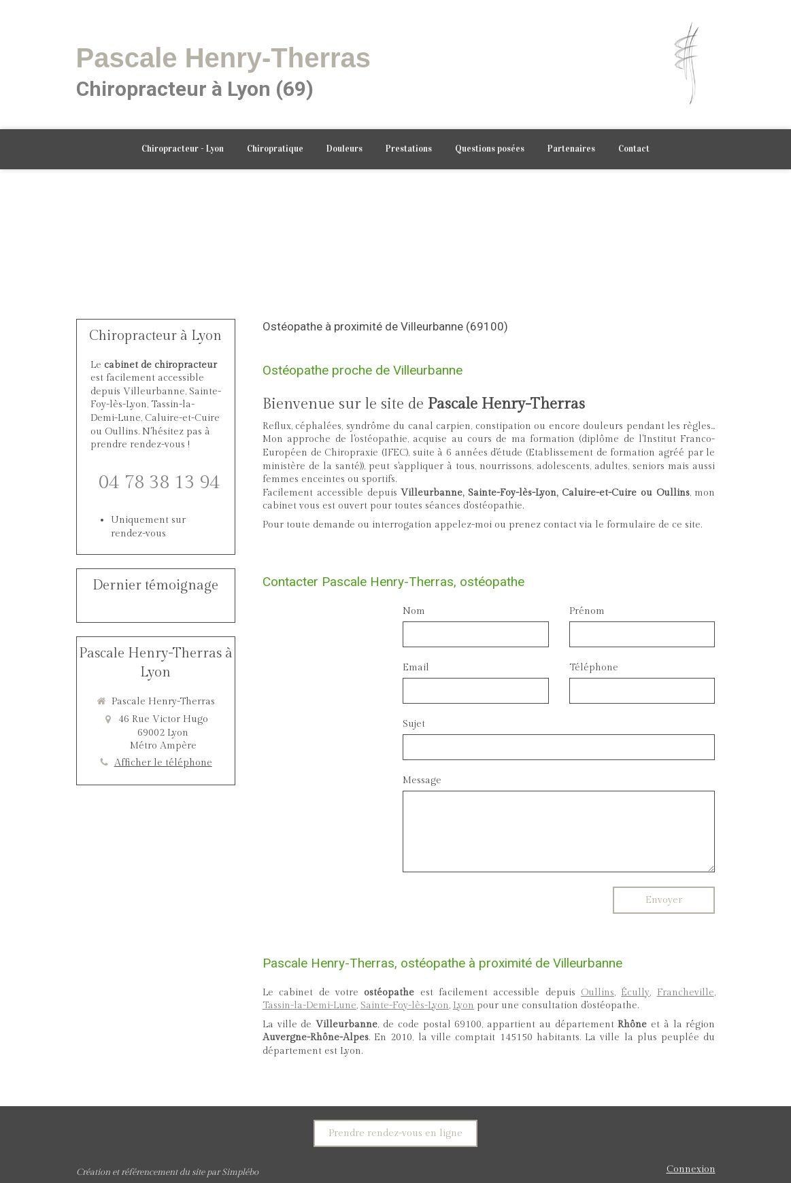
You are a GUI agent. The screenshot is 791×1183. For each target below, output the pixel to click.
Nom (414, 611)
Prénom (587, 611)
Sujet (414, 724)
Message (422, 780)
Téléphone (593, 667)
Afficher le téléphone (163, 762)
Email (416, 667)
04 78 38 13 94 (159, 482)
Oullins (597, 992)
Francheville (685, 992)
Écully (635, 992)
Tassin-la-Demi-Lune (309, 1005)
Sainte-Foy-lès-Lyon (404, 1005)
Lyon (463, 1005)
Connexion (691, 1169)
